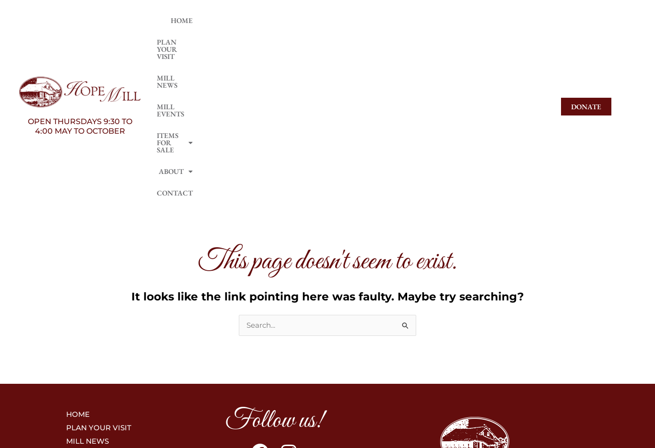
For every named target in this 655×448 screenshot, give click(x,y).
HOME (171, 39)
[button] (415, 39)
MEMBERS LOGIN (475, 350)
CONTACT (527, 39)
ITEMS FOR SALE (415, 39)
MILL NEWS (289, 39)
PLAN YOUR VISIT (226, 39)
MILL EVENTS (346, 39)
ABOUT (478, 39)
